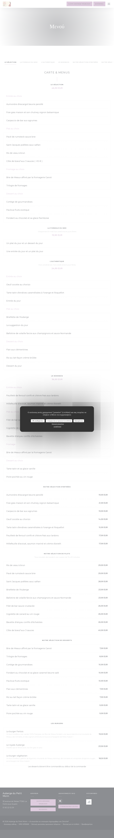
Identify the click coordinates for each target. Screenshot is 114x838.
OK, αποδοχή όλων (37, 421)
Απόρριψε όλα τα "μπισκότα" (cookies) (59, 421)
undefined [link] (57, 426)
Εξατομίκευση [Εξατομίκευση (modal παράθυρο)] (79, 421)
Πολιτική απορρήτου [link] (58, 424)
